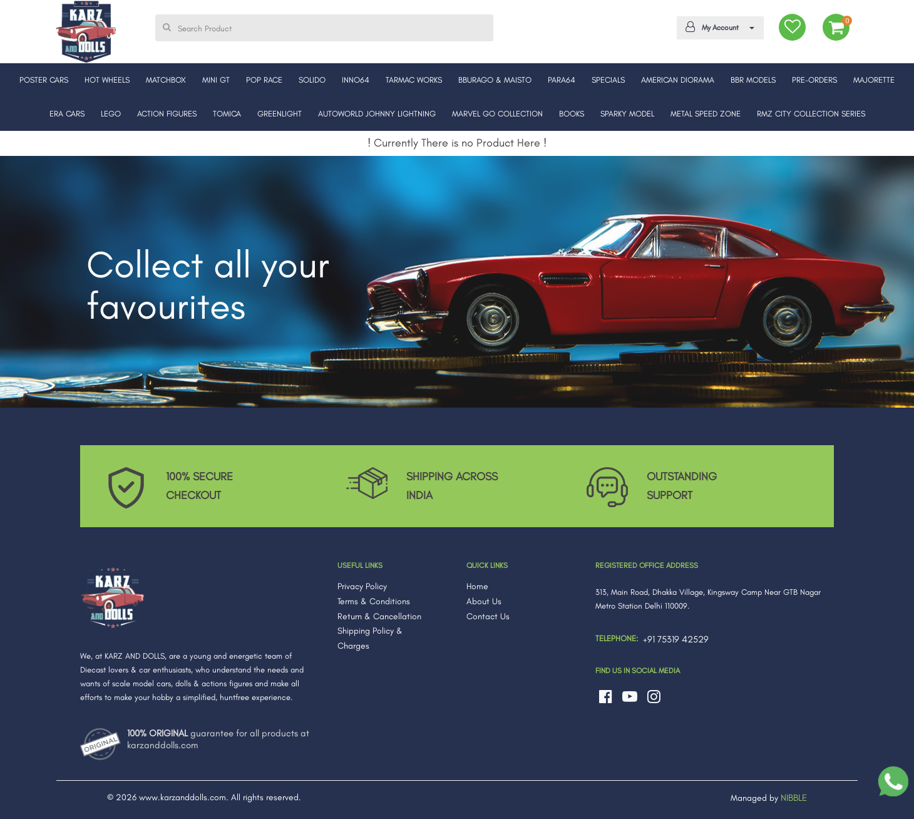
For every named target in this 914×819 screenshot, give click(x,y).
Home (477, 586)
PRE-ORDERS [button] (814, 80)
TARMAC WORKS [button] (414, 80)
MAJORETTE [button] (874, 80)
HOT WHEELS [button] (107, 80)
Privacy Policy (362, 586)
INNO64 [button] (355, 80)
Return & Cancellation (379, 616)
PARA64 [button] (561, 80)
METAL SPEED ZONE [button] (705, 113)
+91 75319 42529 (676, 639)
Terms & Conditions (373, 601)
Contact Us (488, 616)
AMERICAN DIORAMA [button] (677, 80)
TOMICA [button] (227, 113)
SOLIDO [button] (312, 80)
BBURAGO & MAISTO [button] (494, 80)
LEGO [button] (111, 113)
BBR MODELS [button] (753, 80)
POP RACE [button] (264, 80)
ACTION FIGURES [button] (167, 113)
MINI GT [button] (216, 80)
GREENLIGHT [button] (279, 113)
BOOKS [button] (571, 113)
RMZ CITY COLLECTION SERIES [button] (811, 113)
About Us (483, 601)
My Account (718, 27)
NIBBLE (794, 797)
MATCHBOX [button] (166, 80)
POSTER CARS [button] (43, 80)
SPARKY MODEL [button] (627, 113)
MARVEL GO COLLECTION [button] (497, 113)
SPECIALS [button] (608, 80)
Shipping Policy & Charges (370, 638)
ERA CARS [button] (67, 113)
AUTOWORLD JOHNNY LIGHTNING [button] (377, 113)
